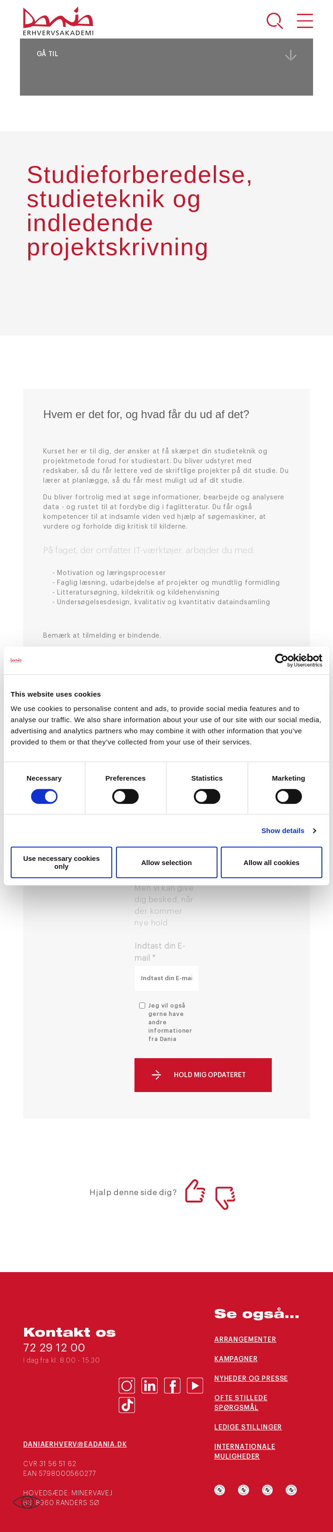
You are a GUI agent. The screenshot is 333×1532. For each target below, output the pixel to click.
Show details (283, 830)
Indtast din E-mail (160, 952)
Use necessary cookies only (61, 862)
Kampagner (236, 1359)
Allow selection (166, 862)
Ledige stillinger (248, 1427)
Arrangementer (245, 1340)
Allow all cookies (271, 862)
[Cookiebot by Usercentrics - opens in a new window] (281, 660)
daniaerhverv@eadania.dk (71, 1445)
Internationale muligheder (244, 1452)
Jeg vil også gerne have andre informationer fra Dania (170, 1022)
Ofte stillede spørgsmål (241, 1403)
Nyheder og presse (251, 1379)
